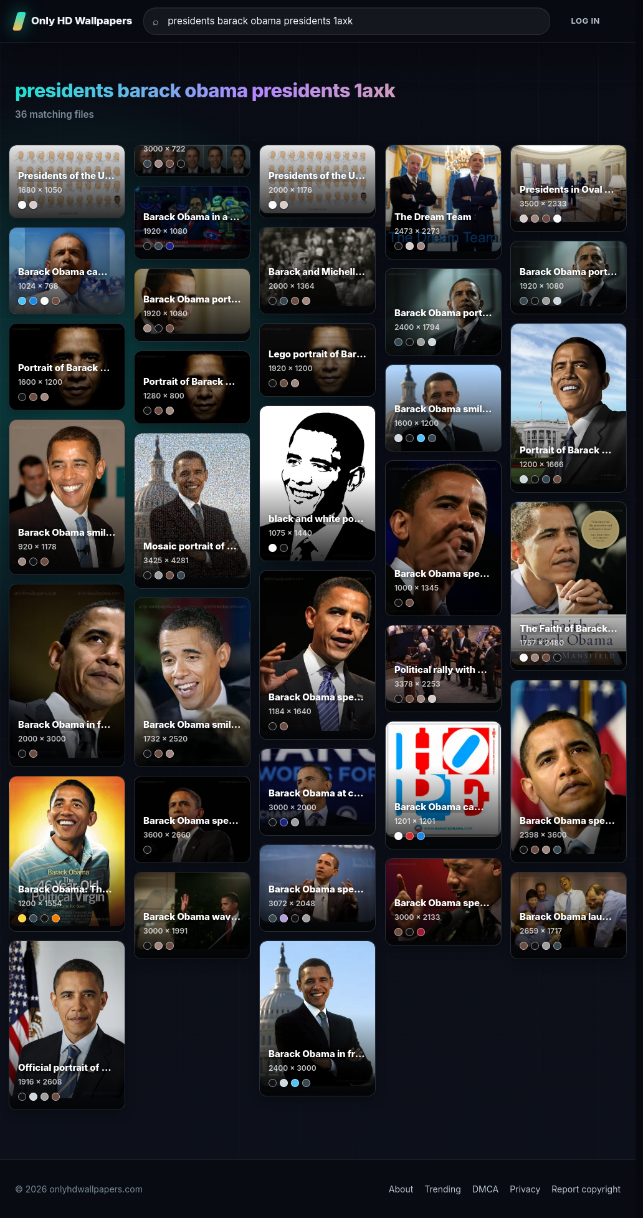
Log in (585, 21)
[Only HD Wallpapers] (73, 21)
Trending (442, 1189)
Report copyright (586, 1189)
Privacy (525, 1189)
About (401, 1189)
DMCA (485, 1189)
